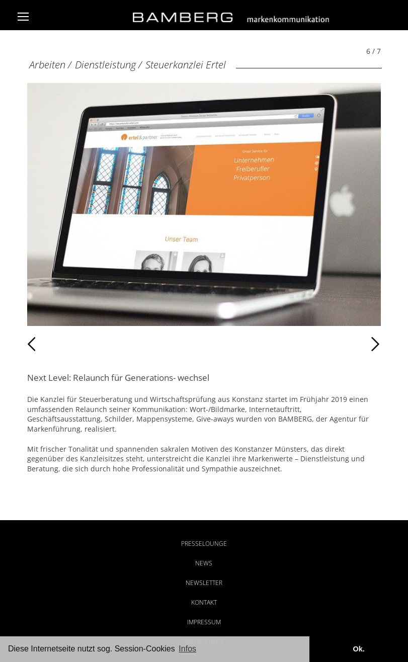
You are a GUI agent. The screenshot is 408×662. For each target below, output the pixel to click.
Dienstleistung (105, 64)
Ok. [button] (358, 649)
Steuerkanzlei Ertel (185, 64)
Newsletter (204, 582)
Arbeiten (47, 64)
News (203, 563)
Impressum (204, 622)
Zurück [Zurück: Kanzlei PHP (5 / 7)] (49, 344)
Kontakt (204, 602)
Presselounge (204, 543)
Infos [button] (187, 648)
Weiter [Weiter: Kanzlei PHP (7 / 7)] (292, 344)
